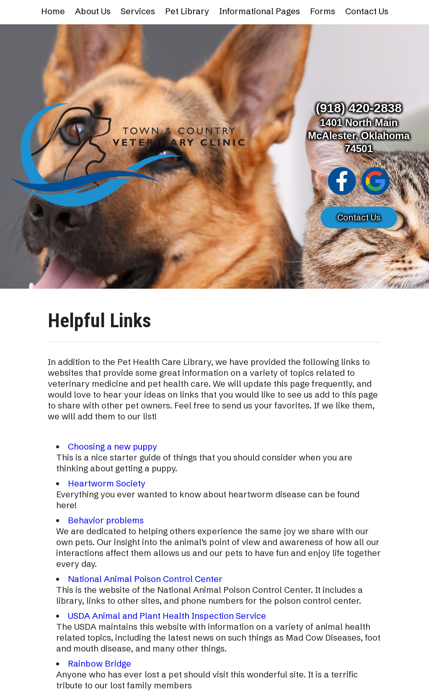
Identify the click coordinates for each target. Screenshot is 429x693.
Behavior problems (106, 520)
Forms (322, 11)
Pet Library (187, 11)
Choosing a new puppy (112, 446)
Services (138, 11)
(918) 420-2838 (359, 108)
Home (53, 11)
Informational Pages (259, 11)
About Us (93, 11)
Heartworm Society (106, 483)
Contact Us (366, 11)
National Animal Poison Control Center (145, 579)
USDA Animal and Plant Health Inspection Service (167, 615)
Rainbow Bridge (99, 663)
